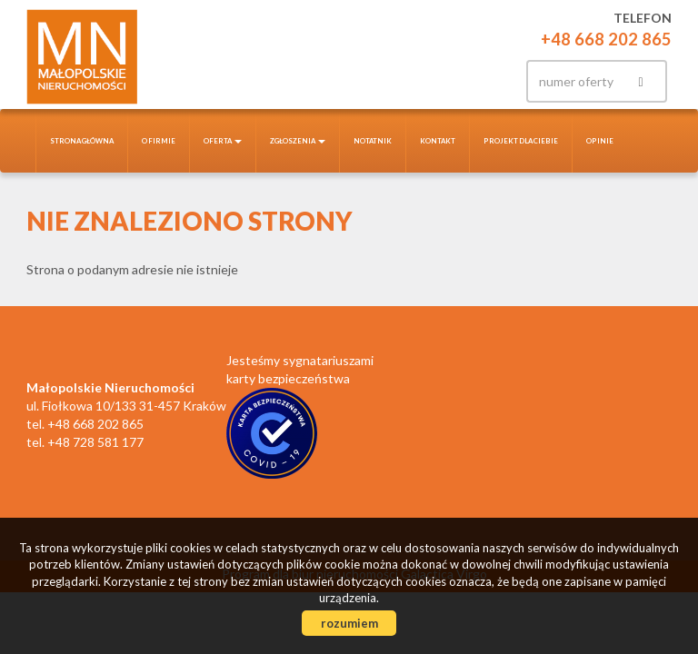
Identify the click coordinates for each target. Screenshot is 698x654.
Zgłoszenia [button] (297, 140)
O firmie (158, 140)
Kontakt (437, 140)
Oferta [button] (223, 140)
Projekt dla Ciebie (521, 140)
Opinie (599, 140)
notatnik (373, 140)
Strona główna (82, 140)
